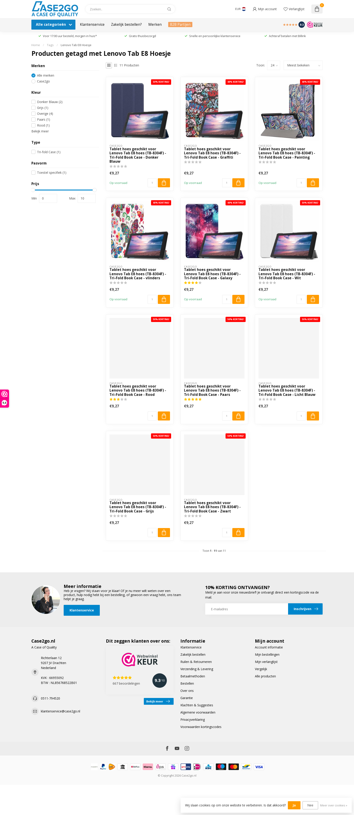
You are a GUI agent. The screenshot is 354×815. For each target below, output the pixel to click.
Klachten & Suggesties (196, 705)
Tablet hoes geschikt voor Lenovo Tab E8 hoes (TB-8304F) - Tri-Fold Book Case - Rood (137, 390)
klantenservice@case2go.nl (60, 711)
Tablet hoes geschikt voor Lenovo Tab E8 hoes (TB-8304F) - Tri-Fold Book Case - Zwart (212, 507)
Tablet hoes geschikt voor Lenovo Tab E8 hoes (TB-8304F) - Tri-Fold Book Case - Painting (287, 153)
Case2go (43, 81)
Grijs (42, 107)
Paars (43, 119)
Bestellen (187, 683)
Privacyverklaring (192, 719)
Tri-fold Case (49, 152)
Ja (294, 805)
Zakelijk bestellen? (126, 24)
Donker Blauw (50, 101)
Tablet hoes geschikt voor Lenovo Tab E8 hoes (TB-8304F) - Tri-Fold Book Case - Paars (212, 390)
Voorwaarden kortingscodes (200, 727)
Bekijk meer (40, 131)
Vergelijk (261, 669)
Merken (155, 24)
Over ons (187, 690)
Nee (310, 805)
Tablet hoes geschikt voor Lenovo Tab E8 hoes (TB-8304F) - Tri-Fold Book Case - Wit (287, 274)
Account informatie (269, 647)
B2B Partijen (180, 24)
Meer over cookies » (333, 805)
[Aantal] (152, 182)
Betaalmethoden (192, 676)
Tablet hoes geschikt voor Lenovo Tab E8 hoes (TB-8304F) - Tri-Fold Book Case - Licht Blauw (287, 390)
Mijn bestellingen (267, 654)
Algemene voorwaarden (197, 712)
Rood (43, 125)
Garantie (186, 698)
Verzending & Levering (196, 669)
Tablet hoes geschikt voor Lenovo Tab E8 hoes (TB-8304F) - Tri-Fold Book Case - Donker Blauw (137, 155)
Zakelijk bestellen (192, 654)
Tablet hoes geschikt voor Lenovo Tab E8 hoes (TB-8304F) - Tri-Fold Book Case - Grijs (137, 507)
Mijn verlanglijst (266, 662)
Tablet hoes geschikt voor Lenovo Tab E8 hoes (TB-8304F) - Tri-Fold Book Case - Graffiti (212, 153)
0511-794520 (50, 698)
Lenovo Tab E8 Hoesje (76, 45)
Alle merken (45, 75)
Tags (50, 45)
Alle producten (265, 676)
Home (35, 45)
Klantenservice (92, 24)
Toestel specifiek (51, 172)
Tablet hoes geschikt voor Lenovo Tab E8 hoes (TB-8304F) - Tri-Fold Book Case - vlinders (137, 274)
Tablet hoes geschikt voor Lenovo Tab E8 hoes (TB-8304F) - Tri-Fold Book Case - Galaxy (212, 274)
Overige (45, 113)
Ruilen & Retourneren (196, 662)
